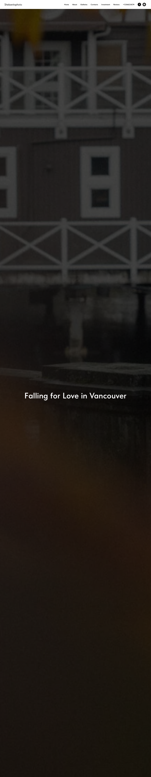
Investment (105, 4)
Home (66, 4)
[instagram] (144, 4)
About (74, 4)
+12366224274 (128, 4)
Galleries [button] (83, 4)
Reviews (116, 4)
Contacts (94, 4)
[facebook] (139, 4)
